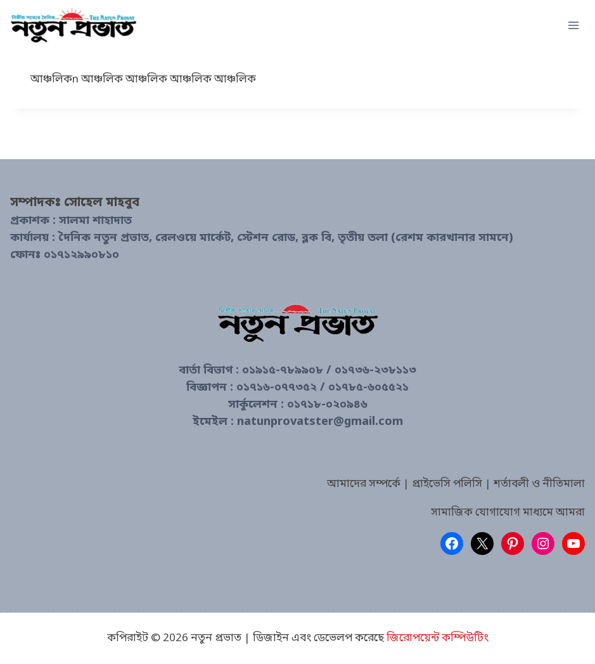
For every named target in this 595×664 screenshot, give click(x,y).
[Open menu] (573, 25)
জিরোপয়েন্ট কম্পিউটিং (438, 638)
